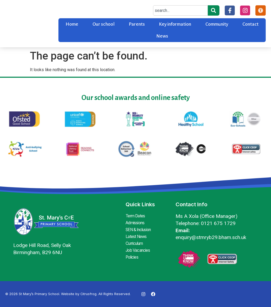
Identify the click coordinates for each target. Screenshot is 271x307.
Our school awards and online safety (135, 98)
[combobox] (180, 10)
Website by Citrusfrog (79, 294)
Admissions (136, 222)
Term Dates (136, 216)
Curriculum (136, 241)
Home (72, 24)
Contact (250, 24)
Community (216, 24)
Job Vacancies (139, 247)
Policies (132, 254)
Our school (103, 24)
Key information (175, 24)
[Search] (213, 10)
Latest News (137, 235)
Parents (137, 24)
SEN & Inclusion (140, 228)
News (162, 36)
